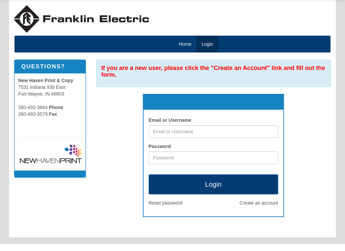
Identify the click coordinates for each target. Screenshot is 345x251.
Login (207, 44)
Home (185, 44)
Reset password (165, 203)
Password (160, 146)
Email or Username (170, 120)
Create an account (259, 203)
